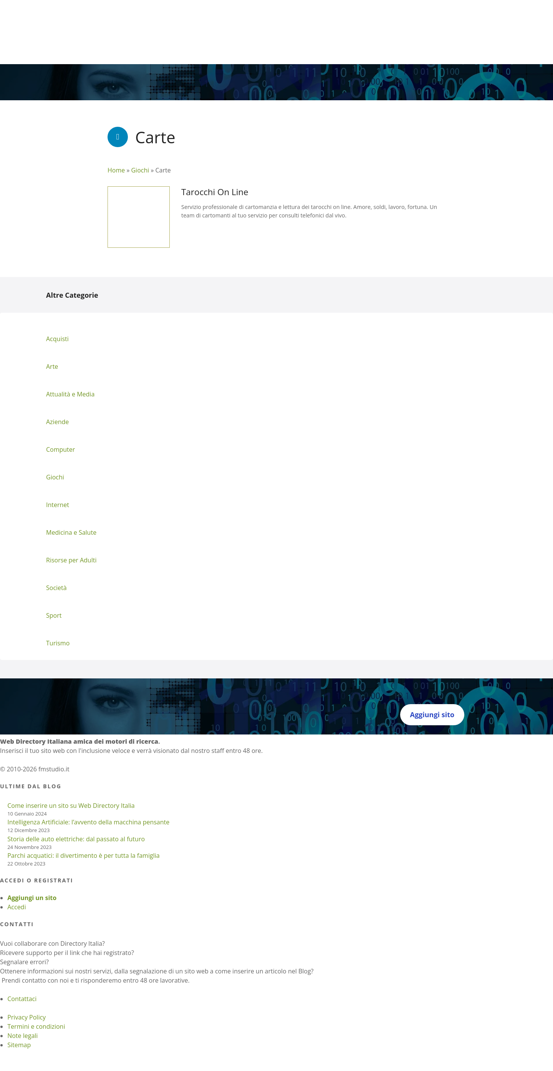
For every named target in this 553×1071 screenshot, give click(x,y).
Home (116, 170)
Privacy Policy (26, 1017)
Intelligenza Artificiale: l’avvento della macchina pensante (88, 822)
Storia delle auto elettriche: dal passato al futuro (76, 839)
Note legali (22, 1035)
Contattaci (21, 999)
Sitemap (19, 1045)
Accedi (16, 907)
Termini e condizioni (36, 1026)
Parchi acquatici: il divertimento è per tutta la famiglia (83, 855)
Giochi (140, 170)
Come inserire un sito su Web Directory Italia (71, 805)
